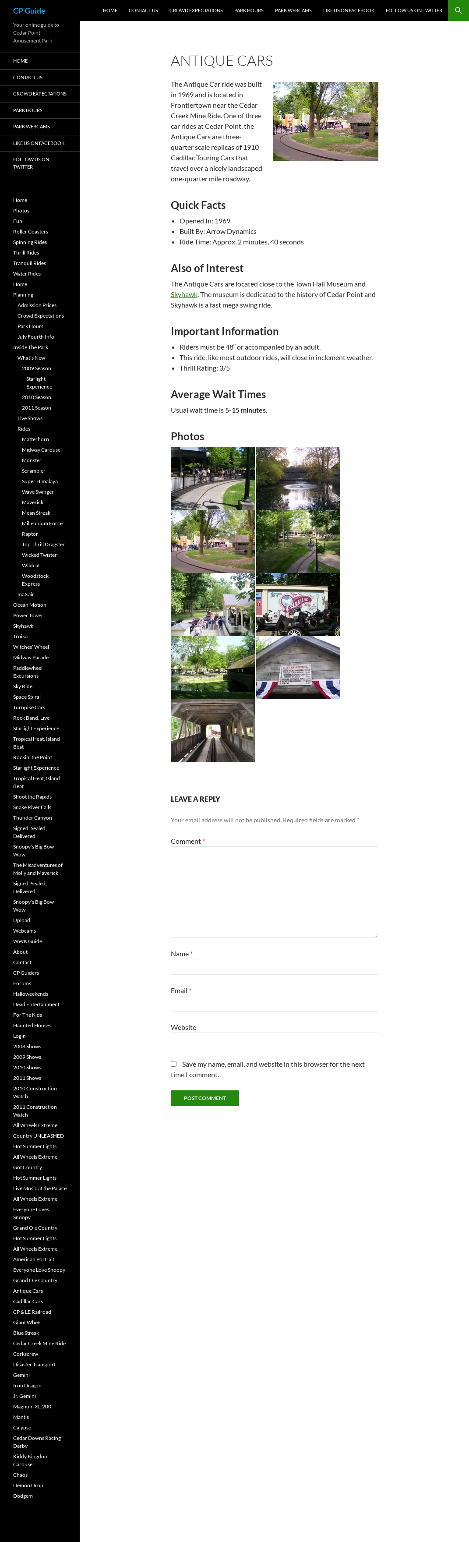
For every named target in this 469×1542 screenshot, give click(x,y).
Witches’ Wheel (31, 647)
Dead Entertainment (36, 1004)
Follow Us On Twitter (414, 10)
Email (181, 990)
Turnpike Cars (29, 707)
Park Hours (249, 10)
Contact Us (143, 10)
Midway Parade (31, 657)
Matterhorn (35, 439)
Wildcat (31, 565)
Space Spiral (27, 696)
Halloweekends (30, 993)
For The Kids (27, 1014)
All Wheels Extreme (35, 1125)
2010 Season (36, 397)
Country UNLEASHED (38, 1135)
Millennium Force (42, 523)
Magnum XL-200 (32, 1406)
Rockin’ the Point (32, 757)
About (20, 951)
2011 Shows (27, 1078)
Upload (21, 920)
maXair (26, 594)
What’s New (31, 357)
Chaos (20, 1474)
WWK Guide (27, 941)
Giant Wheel (27, 1322)
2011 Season (36, 407)
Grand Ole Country (35, 1227)
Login (19, 1036)
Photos (21, 210)
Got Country (27, 1167)
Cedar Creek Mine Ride (39, 1343)
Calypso (22, 1427)
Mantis (21, 1417)
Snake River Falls (32, 807)
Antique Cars (28, 1290)
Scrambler (34, 470)
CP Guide (29, 10)
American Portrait (33, 1259)
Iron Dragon (27, 1385)
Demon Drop (28, 1485)
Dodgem (23, 1495)
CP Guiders (26, 972)
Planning (23, 294)
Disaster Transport (34, 1364)
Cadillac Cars (28, 1301)
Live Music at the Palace (40, 1188)
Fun (17, 221)
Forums (22, 983)
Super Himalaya (40, 481)
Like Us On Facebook (348, 10)
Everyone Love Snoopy (39, 1269)
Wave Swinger (38, 491)
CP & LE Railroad (32, 1312)
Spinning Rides (30, 242)
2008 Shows (27, 1046)
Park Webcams (293, 10)
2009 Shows (27, 1057)
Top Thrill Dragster (43, 544)
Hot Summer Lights (34, 1146)
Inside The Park (30, 347)
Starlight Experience (36, 728)
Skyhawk (184, 294)
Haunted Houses (32, 1025)
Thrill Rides (26, 252)
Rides (24, 428)
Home (110, 10)
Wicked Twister (39, 555)
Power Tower (28, 615)
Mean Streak (36, 512)
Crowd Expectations (196, 10)
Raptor (30, 534)
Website (183, 1027)
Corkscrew (25, 1354)
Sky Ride (22, 686)
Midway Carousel (42, 449)
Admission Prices (37, 305)
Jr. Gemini (24, 1396)
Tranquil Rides (29, 263)
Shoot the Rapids (32, 796)
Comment (188, 841)
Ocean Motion (29, 604)
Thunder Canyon (32, 817)
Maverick (32, 502)
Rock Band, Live (31, 717)
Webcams (24, 930)
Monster (32, 460)
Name (182, 953)
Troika (20, 636)
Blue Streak (26, 1333)
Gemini (21, 1375)
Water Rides (27, 273)
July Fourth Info (36, 336)
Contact (22, 962)
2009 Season (36, 368)
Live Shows (30, 418)
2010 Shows (27, 1067)
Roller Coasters (30, 231)
